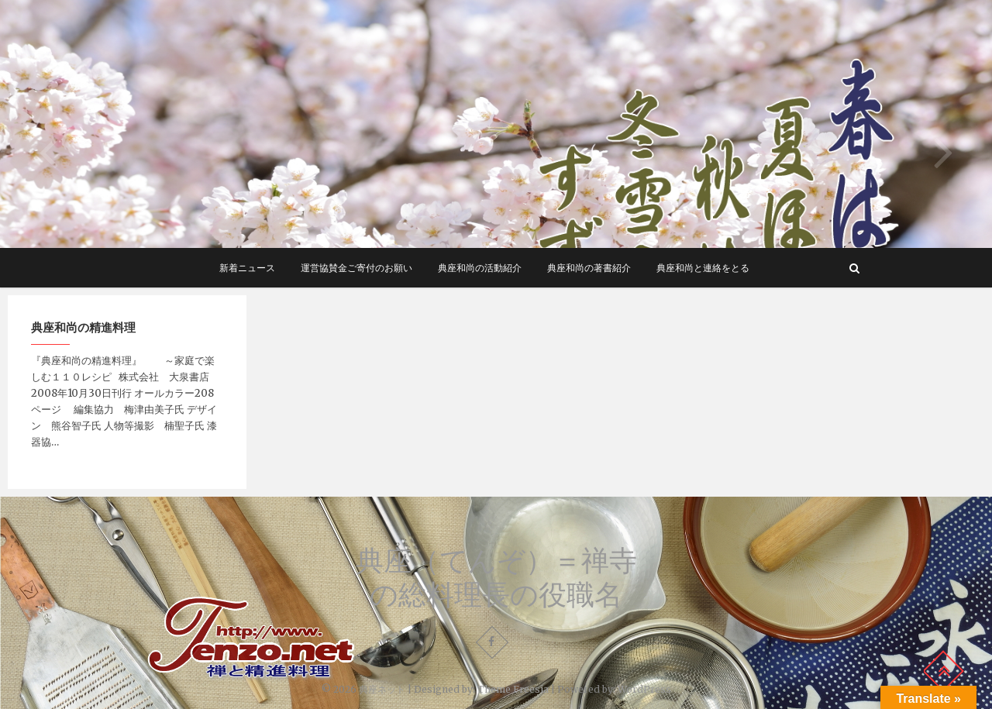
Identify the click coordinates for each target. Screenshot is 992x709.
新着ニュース (247, 267)
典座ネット (382, 689)
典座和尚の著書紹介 (589, 267)
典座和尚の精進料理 (83, 327)
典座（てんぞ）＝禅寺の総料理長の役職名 (496, 577)
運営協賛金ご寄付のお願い (356, 267)
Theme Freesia (513, 689)
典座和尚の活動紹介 (480, 267)
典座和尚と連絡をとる (702, 267)
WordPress (644, 689)
